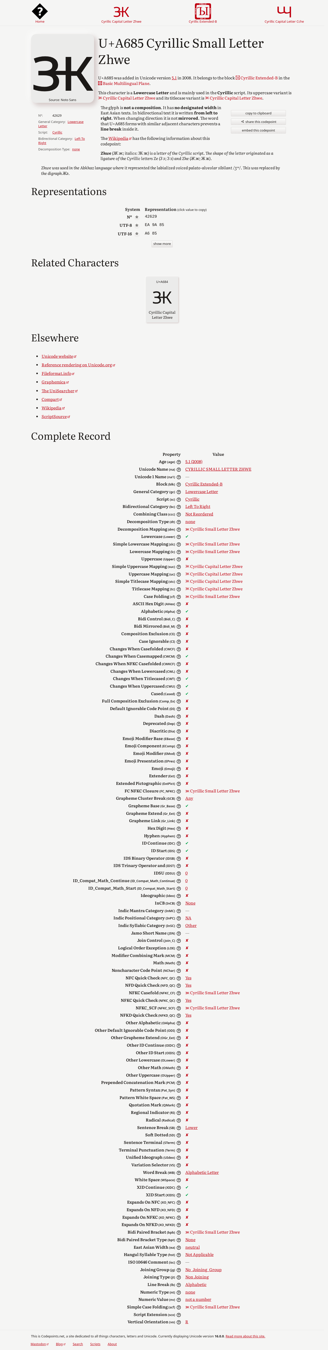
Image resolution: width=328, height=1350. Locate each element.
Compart (50, 399)
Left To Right (197, 506)
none (76, 149)
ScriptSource (54, 416)
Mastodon (38, 1344)
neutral (192, 1247)
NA (188, 918)
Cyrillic (57, 132)
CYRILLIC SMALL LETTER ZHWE (218, 469)
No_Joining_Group (203, 1269)
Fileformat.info (56, 373)
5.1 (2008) (193, 461)
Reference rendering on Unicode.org (77, 365)
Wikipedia (118, 138)
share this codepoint (258, 121)
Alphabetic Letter (202, 1172)
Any (189, 798)
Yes (188, 978)
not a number (198, 1299)
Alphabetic (195, 1284)
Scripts (95, 1344)
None (190, 903)
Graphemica (54, 382)
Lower (191, 1127)
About (112, 1344)
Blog (59, 1344)
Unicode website (57, 356)
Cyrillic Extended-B (204, 484)
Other (191, 925)
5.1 (174, 78)
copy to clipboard (259, 113)
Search (78, 1344)
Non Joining (197, 1277)
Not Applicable (199, 1254)
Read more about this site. (245, 1336)
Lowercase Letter (201, 491)
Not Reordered (199, 514)
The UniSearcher (58, 391)
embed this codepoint (258, 130)
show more (162, 243)
